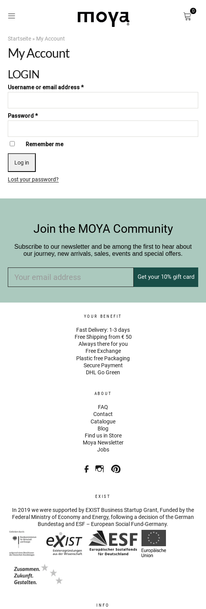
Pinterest (117, 466)
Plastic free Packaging (103, 358)
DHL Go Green (103, 372)
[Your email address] (71, 277)
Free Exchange (103, 351)
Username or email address (46, 87)
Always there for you (103, 344)
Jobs (103, 449)
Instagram (100, 466)
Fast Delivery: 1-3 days (103, 330)
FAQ (103, 407)
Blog (103, 428)
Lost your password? (33, 179)
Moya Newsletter (103, 442)
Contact (103, 414)
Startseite (19, 38)
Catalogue (103, 421)
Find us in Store (103, 435)
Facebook (84, 466)
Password (23, 116)
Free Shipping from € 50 (103, 337)
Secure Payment (103, 365)
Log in (21, 162)
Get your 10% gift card (166, 276)
